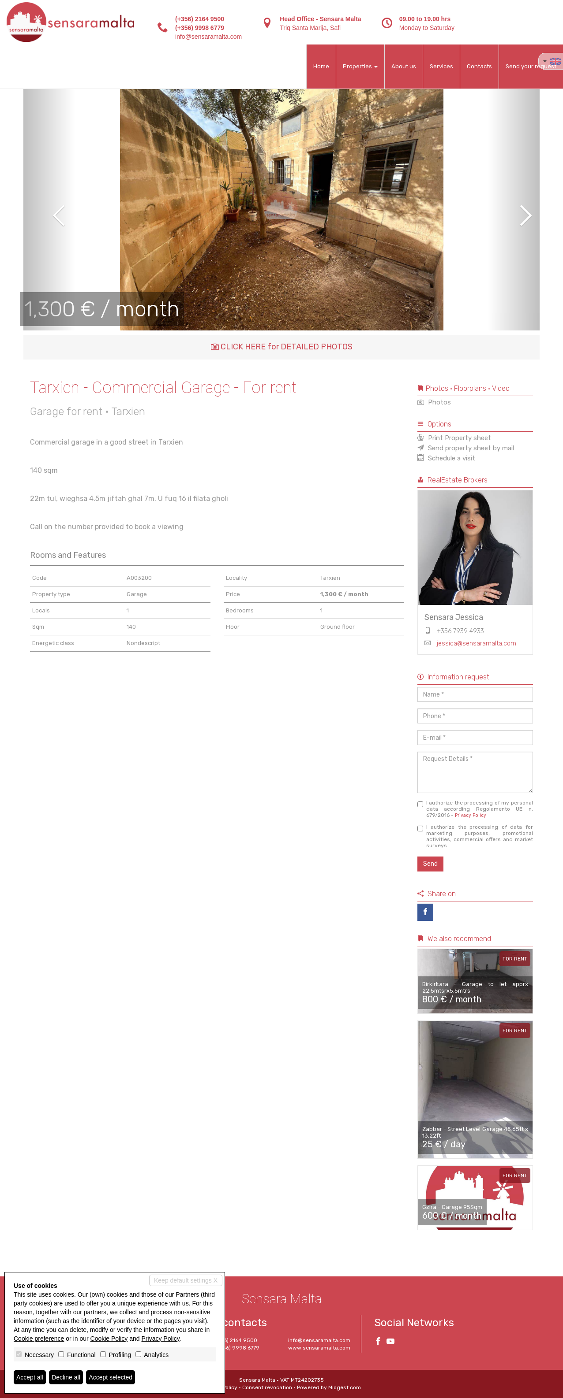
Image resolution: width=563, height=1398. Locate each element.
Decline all (66, 1377)
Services (441, 66)
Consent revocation (267, 1387)
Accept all (29, 1377)
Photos (434, 402)
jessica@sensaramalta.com (476, 643)
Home (321, 66)
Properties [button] (360, 66)
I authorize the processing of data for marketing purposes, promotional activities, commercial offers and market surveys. (475, 836)
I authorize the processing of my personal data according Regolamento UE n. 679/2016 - (475, 809)
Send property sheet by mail (465, 448)
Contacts (479, 66)
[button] (49, 209)
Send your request (531, 66)
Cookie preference (39, 1338)
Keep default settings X (186, 1280)
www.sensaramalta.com (319, 1348)
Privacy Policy (470, 815)
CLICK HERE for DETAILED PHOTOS (282, 347)
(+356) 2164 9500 (199, 18)
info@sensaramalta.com (208, 36)
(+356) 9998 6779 (199, 27)
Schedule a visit (446, 458)
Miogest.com (344, 1387)
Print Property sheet (454, 438)
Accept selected (110, 1377)
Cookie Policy (109, 1338)
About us (403, 66)
